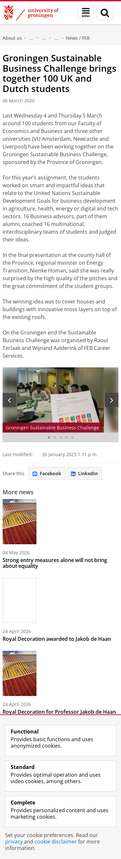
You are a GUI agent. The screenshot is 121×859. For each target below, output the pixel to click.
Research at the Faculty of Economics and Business (44, 38)
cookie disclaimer (56, 841)
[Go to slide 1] (49, 437)
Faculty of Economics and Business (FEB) (31, 38)
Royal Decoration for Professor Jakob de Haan (59, 711)
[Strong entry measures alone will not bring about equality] (60, 521)
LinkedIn (84, 473)
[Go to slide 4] (66, 437)
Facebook (47, 473)
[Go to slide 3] (61, 437)
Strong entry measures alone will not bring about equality (55, 563)
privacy (14, 841)
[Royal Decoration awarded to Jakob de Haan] (60, 600)
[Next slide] (111, 400)
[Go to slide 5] (72, 437)
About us (12, 38)
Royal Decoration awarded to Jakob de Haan (57, 638)
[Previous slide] (9, 400)
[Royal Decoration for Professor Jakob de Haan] (60, 673)
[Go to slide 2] (55, 437)
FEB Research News (56, 38)
